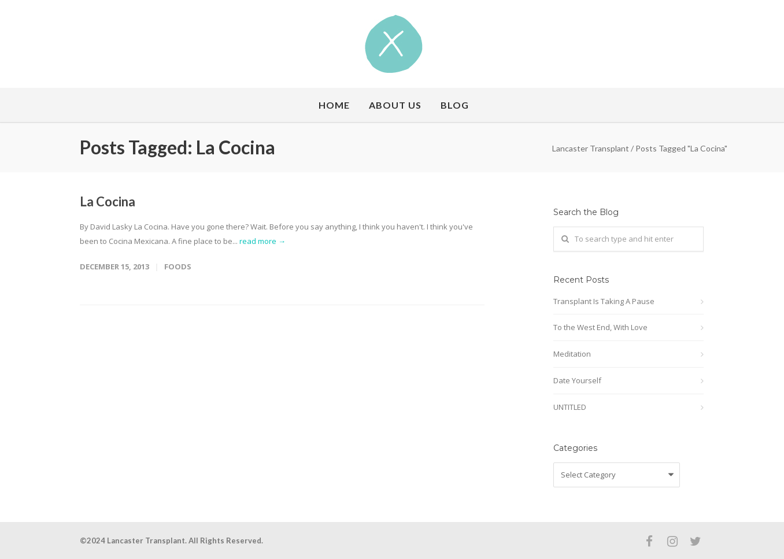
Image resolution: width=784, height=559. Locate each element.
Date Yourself (577, 380)
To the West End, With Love (600, 327)
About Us (395, 104)
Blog (455, 104)
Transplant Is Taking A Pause (603, 301)
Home (334, 104)
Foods (177, 266)
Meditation (572, 354)
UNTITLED (569, 407)
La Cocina (107, 201)
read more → (262, 241)
